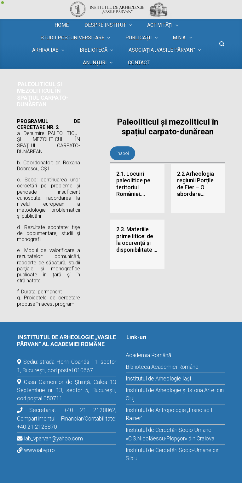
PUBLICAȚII (138, 38)
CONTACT (139, 63)
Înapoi (123, 153)
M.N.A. (180, 38)
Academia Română (148, 355)
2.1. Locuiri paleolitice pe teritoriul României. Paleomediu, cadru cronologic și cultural (133, 183)
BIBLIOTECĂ (93, 50)
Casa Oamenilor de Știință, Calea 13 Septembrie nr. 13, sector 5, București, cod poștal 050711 (66, 390)
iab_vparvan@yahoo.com (53, 438)
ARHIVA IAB (45, 50)
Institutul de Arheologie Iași (158, 378)
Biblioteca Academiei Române (162, 367)
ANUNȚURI (95, 63)
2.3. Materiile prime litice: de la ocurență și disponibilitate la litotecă (137, 239)
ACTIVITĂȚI (160, 25)
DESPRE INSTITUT (105, 25)
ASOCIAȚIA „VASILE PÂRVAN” (162, 50)
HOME (62, 25)
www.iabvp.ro (39, 450)
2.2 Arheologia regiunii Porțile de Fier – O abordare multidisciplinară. (198, 183)
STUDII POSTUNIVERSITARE (72, 38)
